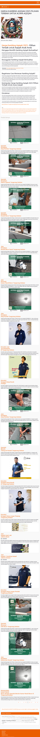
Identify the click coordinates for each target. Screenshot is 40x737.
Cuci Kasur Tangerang (30, 719)
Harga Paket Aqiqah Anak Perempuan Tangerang (28, 717)
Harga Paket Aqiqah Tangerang (13, 717)
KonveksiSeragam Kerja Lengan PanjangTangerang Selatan (10, 516)
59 (28, 702)
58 (25, 702)
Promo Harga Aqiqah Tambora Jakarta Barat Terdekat (15, 68)
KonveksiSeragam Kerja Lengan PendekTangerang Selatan (10, 591)
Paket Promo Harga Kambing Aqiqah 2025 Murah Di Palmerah (16, 112)
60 (29, 702)
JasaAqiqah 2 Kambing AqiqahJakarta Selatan (9, 556)
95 (35, 702)
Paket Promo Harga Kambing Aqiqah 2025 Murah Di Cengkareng (12, 108)
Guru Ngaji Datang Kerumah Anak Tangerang (15, 722)
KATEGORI (5, 6)
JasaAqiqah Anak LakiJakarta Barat (6, 535)
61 (31, 702)
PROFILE (3, 732)
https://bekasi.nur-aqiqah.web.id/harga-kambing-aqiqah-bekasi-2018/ (15, 104)
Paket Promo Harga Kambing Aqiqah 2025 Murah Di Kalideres (22, 110)
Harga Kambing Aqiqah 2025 (15, 45)
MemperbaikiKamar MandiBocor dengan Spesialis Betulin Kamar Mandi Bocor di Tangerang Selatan (17, 693)
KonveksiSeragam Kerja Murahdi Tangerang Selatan (7, 482)
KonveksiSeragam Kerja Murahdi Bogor (7, 382)
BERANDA (4, 731)
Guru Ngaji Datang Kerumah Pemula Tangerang (19, 719)
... (33, 702)
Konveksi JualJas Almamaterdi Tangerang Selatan (7, 348)
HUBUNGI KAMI (5, 735)
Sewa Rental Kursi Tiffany (8, 716)
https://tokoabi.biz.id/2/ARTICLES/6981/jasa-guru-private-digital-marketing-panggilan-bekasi (20, 709)
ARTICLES (4, 733)
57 (23, 702)
